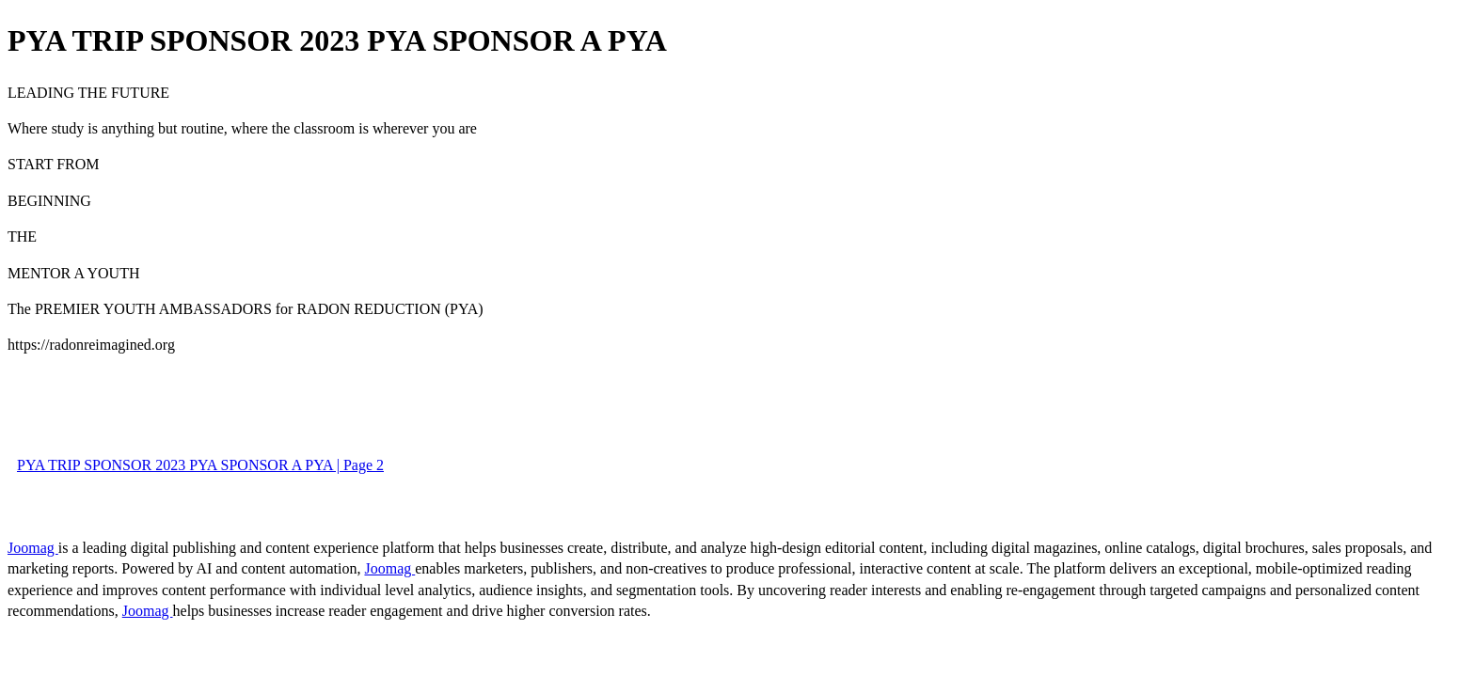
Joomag (33, 548)
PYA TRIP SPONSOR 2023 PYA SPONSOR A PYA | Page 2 (200, 465)
